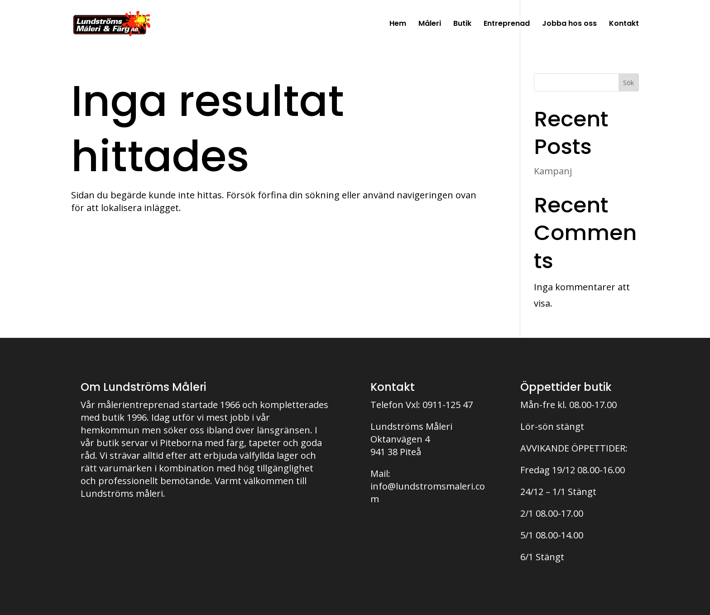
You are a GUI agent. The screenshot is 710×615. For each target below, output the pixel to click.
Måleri (429, 24)
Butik (462, 24)
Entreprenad (507, 24)
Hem (397, 24)
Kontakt (624, 24)
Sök (628, 82)
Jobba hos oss (569, 24)
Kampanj (553, 171)
